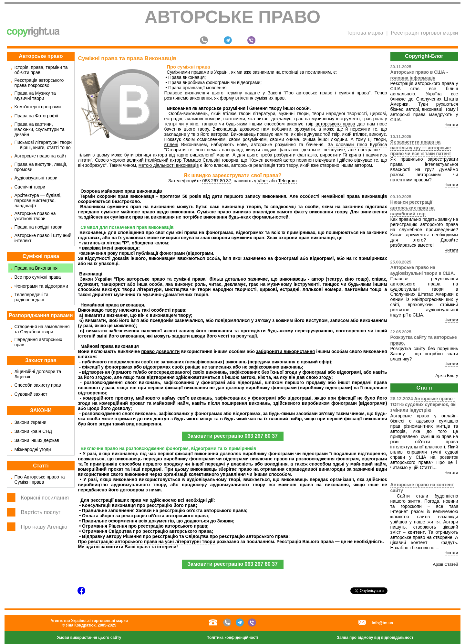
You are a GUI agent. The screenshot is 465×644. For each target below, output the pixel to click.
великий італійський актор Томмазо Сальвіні (173, 160)
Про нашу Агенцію (44, 527)
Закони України (30, 422)
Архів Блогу (446, 375)
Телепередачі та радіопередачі (31, 297)
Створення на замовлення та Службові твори (41, 329)
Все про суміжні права (37, 277)
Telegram (287, 180)
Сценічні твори (29, 186)
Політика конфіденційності (232, 637)
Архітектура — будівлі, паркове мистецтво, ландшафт (37, 200)
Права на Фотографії (36, 115)
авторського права (335, 123)
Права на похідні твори (38, 227)
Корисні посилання (45, 498)
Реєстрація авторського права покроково (39, 83)
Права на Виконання (35, 268)
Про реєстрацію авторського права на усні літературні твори (146, 541)
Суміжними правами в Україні (198, 72)
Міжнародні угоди (32, 449)
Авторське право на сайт (40, 155)
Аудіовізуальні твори (35, 177)
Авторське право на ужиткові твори (35, 216)
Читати (451, 124)
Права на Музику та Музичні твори (35, 96)
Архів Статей (445, 564)
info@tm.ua (382, 623)
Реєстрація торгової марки (424, 33)
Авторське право (233, 17)
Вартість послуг (40, 512)
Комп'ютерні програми (37, 106)
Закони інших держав (36, 440)
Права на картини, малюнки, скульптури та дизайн (39, 129)
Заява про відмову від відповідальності (376, 637)
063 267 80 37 (216, 180)
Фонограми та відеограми (41, 286)
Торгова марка (364, 33)
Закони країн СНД (33, 431)
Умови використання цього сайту (89, 637)
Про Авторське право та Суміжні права (39, 479)
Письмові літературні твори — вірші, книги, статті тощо (43, 145)
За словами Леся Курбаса (357, 144)
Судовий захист (30, 394)
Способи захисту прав (37, 385)
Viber (262, 180)
